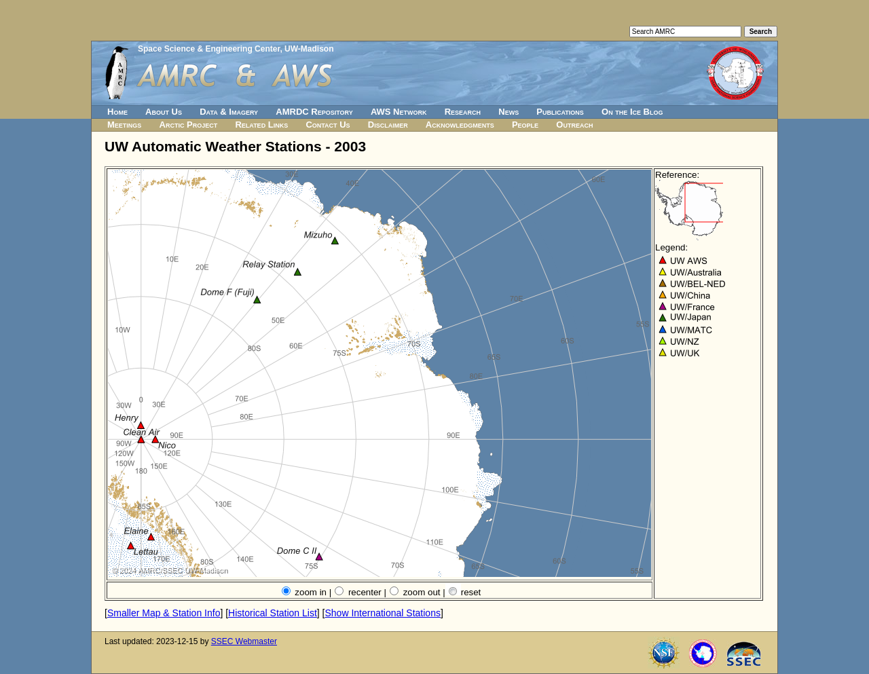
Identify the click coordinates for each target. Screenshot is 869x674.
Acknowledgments (460, 124)
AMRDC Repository (314, 112)
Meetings (124, 124)
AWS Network (399, 112)
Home (117, 112)
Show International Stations (382, 612)
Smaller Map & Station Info (164, 612)
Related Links (261, 124)
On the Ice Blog (632, 112)
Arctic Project (189, 124)
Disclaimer (388, 124)
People (525, 124)
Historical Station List (272, 612)
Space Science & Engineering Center (209, 49)
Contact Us (328, 124)
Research (463, 112)
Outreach (574, 124)
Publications (560, 112)
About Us (163, 112)
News (508, 112)
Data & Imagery (229, 112)
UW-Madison (308, 49)
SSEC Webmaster (244, 641)
